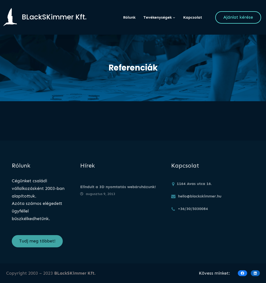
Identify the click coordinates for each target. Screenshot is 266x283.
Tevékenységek (157, 17)
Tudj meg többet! (37, 243)
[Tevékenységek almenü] (174, 17)
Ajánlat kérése (238, 17)
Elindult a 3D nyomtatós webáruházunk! (118, 189)
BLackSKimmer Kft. (54, 17)
